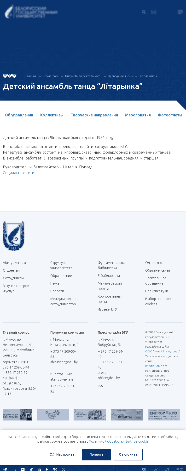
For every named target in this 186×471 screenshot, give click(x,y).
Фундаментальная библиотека (112, 265)
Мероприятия (138, 115)
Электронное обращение (156, 280)
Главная (31, 75)
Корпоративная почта (110, 299)
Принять (96, 454)
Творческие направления (94, 115)
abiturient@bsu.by (64, 362)
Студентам (51, 75)
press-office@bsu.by (109, 375)
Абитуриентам (16, 263)
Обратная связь (157, 270)
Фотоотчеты (170, 115)
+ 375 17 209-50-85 (63, 354)
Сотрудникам (13, 278)
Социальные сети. (19, 173)
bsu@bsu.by (12, 383)
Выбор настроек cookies (158, 301)
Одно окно (153, 263)
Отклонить (128, 454)
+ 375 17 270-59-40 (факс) (15, 375)
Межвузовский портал (110, 286)
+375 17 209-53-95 (62, 388)
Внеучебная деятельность (83, 75)
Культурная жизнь (120, 75)
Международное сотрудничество (63, 304)
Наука (54, 283)
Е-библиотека (110, 276)
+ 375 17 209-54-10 (110, 354)
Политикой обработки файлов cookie (119, 441)
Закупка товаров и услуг (16, 288)
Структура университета (61, 265)
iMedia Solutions (156, 365)
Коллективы (148, 75)
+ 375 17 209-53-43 (110, 364)
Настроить (61, 455)
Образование (61, 276)
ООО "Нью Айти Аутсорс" (162, 351)
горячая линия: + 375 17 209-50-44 (16, 364)
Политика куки (156, 291)
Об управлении (19, 115)
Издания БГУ (107, 309)
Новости (57, 291)
